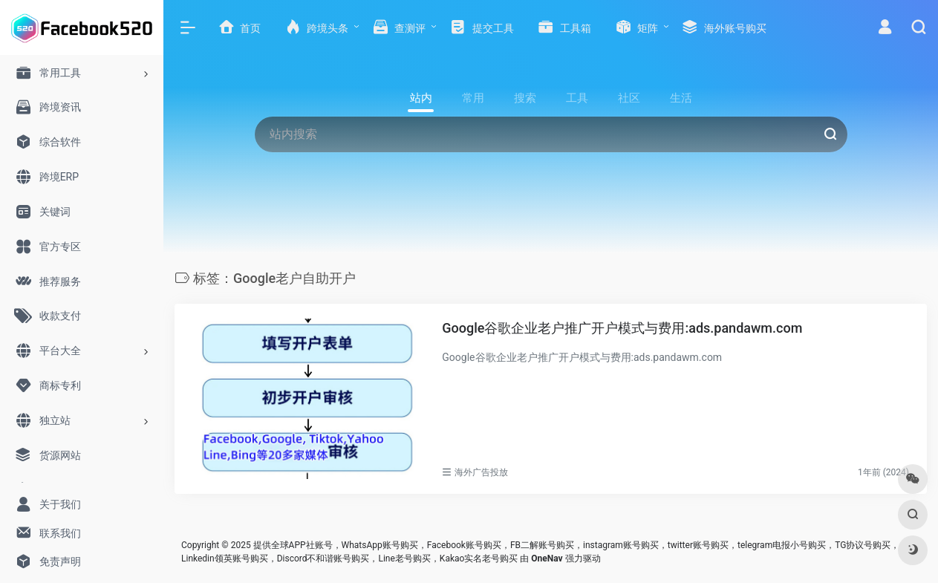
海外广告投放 (481, 472)
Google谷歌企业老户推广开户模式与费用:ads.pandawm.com (622, 328)
